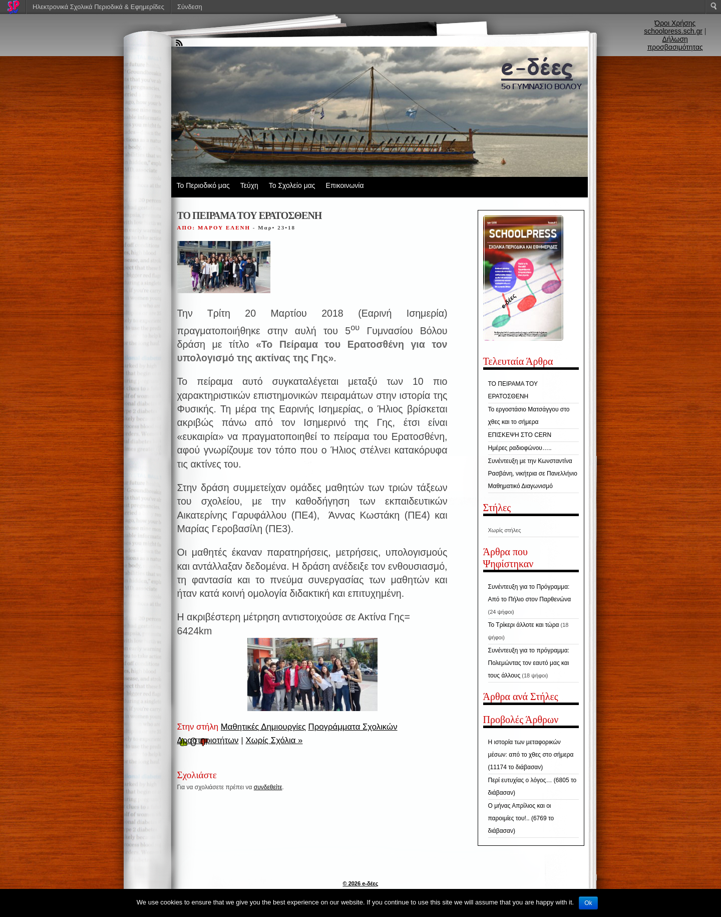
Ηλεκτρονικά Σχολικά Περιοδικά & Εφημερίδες (98, 7)
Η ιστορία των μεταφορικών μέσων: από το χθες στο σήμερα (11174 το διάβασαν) (531, 755)
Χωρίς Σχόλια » (274, 740)
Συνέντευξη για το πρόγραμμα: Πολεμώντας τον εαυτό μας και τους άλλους (529, 663)
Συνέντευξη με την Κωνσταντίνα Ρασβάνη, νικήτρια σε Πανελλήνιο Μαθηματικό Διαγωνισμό (532, 473)
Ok (588, 902)
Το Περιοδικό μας (203, 185)
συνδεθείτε (268, 787)
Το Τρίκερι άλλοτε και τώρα (523, 624)
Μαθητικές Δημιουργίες (263, 727)
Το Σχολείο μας (292, 185)
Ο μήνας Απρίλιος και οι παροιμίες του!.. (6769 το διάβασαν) (521, 818)
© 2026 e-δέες (360, 883)
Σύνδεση (189, 7)
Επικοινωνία (345, 185)
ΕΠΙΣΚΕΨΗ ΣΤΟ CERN (520, 434)
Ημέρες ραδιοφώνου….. (520, 447)
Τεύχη (249, 185)
